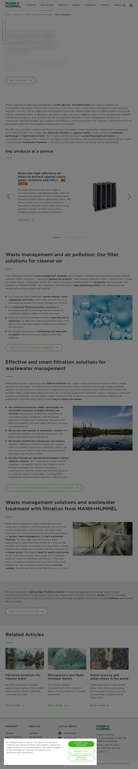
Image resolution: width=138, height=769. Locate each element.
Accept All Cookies (81, 744)
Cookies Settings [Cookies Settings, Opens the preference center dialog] (81, 758)
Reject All (81, 751)
